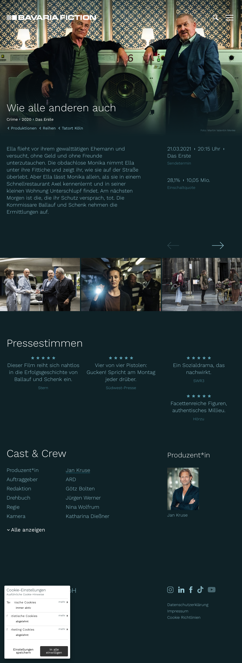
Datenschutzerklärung (187, 604)
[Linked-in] (181, 589)
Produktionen (24, 128)
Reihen (49, 128)
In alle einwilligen (54, 651)
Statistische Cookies (22, 616)
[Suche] (215, 17)
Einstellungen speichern (23, 651)
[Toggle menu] (229, 17)
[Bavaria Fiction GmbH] (51, 17)
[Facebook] (190, 589)
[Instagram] (170, 589)
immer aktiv (23, 607)
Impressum (177, 611)
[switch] (19, 607)
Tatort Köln (72, 128)
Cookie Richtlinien (184, 617)
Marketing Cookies (20, 629)
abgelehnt (22, 621)
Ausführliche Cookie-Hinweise (25, 594)
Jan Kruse (78, 470)
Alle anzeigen (28, 530)
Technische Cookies (21, 602)
